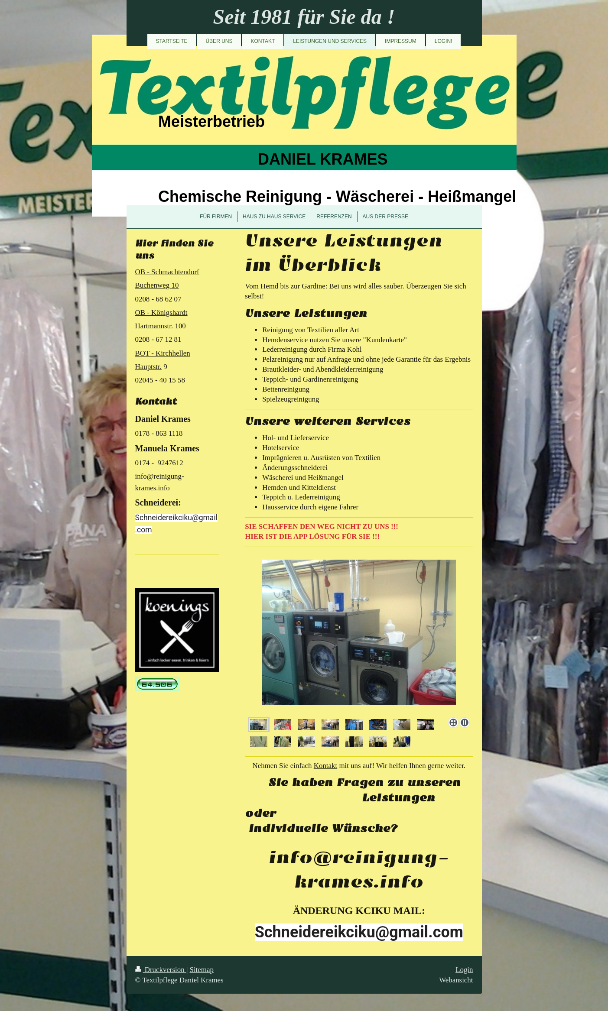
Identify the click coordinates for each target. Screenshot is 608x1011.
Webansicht (456, 980)
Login (464, 970)
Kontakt (325, 765)
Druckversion (160, 970)
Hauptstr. (148, 367)
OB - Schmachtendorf (167, 272)
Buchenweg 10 (157, 285)
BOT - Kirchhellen (162, 353)
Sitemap (202, 970)
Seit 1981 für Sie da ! (304, 16)
